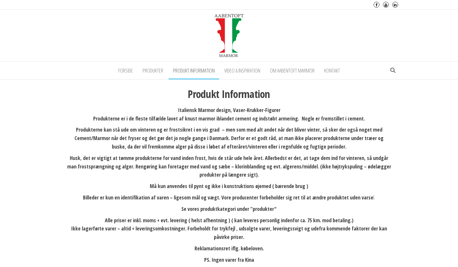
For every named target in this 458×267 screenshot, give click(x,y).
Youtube (386, 4)
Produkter (153, 70)
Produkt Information (194, 70)
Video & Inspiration (242, 70)
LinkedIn (395, 4)
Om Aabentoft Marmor (292, 70)
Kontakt (332, 70)
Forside (125, 70)
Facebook (376, 4)
